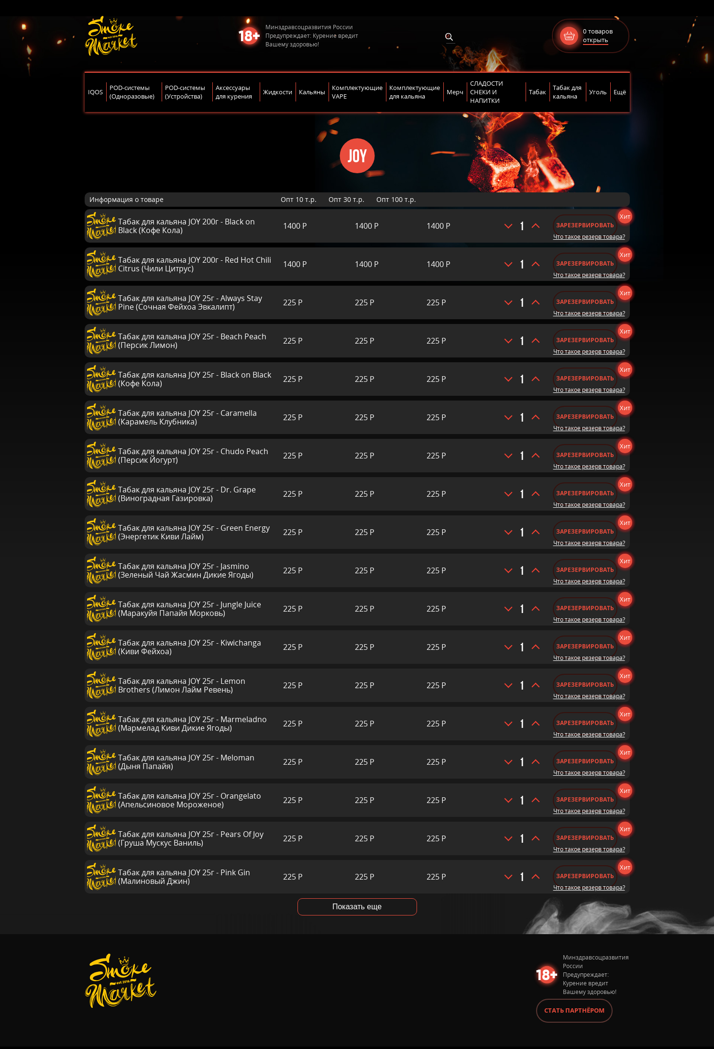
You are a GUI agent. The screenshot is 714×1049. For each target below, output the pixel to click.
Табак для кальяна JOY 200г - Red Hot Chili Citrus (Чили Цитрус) (194, 264)
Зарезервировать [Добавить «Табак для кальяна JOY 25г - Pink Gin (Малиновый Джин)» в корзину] (587, 876)
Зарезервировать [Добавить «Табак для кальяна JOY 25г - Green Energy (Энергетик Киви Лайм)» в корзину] (587, 531)
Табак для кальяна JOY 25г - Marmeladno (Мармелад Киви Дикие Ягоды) (192, 723)
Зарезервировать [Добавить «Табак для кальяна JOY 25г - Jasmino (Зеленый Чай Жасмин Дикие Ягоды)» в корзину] (587, 570)
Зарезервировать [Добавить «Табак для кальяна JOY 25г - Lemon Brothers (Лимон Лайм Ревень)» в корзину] (587, 685)
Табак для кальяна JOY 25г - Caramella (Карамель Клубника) (187, 417)
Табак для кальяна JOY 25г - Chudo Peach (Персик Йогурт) (193, 455)
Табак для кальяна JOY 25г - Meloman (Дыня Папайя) (186, 761)
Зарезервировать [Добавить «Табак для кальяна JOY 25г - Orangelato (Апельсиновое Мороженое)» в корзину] (587, 799)
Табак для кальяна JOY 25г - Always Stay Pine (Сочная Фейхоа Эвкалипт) (190, 302)
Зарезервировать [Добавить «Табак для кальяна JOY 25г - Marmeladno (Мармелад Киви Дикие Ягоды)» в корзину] (587, 723)
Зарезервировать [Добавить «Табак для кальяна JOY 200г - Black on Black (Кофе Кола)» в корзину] (587, 225)
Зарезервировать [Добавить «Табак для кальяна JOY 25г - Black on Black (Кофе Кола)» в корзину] (587, 378)
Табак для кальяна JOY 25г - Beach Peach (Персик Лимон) (192, 340)
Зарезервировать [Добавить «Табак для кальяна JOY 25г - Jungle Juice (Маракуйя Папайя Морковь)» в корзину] (587, 608)
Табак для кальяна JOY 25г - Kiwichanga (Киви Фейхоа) (189, 647)
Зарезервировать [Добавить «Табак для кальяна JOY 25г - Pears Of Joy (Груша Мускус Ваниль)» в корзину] (587, 838)
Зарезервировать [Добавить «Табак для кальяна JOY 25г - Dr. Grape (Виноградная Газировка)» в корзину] (587, 493)
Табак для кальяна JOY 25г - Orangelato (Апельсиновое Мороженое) (189, 800)
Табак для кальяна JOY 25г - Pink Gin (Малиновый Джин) (184, 876)
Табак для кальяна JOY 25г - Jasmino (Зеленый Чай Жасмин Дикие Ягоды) (185, 570)
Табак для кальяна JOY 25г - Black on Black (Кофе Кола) (194, 379)
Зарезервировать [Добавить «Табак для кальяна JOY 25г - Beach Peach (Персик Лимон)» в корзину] (587, 340)
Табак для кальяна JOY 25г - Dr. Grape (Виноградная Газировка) (187, 493)
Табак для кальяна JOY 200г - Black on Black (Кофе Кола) (186, 225)
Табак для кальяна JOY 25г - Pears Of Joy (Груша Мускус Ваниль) (191, 838)
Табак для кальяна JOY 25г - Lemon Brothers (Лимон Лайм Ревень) (181, 685)
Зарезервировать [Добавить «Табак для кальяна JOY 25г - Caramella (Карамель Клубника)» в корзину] (587, 417)
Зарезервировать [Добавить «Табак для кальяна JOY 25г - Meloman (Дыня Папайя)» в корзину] (587, 761)
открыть (595, 39)
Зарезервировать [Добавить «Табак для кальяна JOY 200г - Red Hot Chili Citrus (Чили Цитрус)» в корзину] (587, 263)
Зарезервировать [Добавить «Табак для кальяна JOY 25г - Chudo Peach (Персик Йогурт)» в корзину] (587, 455)
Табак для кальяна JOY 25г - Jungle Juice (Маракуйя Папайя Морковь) (189, 608)
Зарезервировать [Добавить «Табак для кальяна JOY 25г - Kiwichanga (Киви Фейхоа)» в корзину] (587, 646)
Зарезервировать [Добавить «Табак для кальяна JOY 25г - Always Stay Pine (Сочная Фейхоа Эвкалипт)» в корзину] (587, 302)
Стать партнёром (574, 1012)
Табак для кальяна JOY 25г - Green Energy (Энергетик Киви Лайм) (194, 532)
